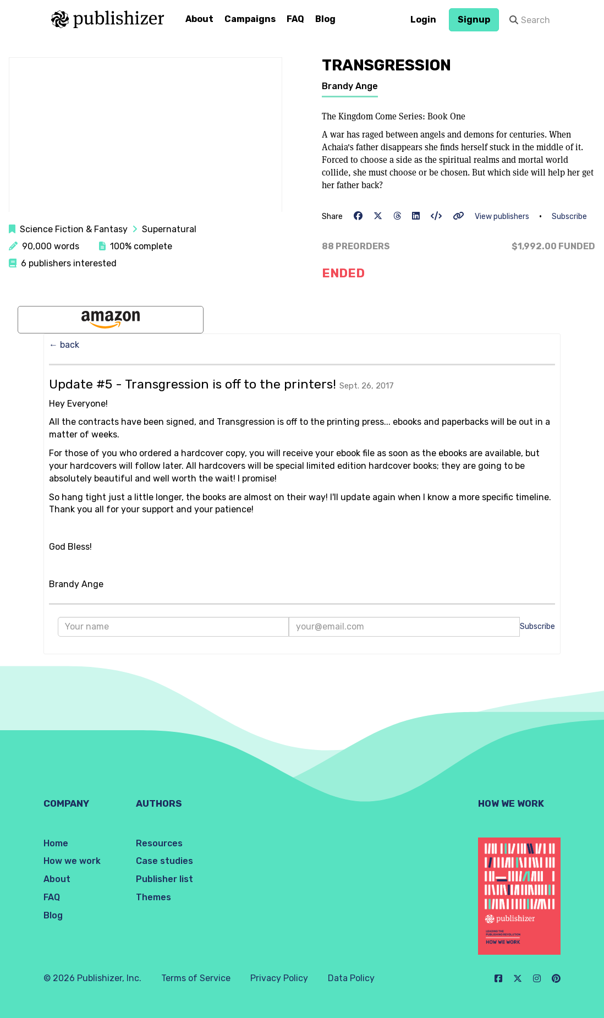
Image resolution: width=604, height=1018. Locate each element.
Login (423, 19)
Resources (159, 843)
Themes (153, 897)
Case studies (164, 861)
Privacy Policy (279, 978)
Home (55, 843)
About (199, 19)
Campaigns (250, 19)
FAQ (295, 19)
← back (64, 345)
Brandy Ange (350, 86)
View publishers (502, 216)
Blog (325, 19)
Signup (474, 19)
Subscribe (569, 216)
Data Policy (351, 978)
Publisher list (164, 879)
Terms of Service (195, 978)
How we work (72, 861)
